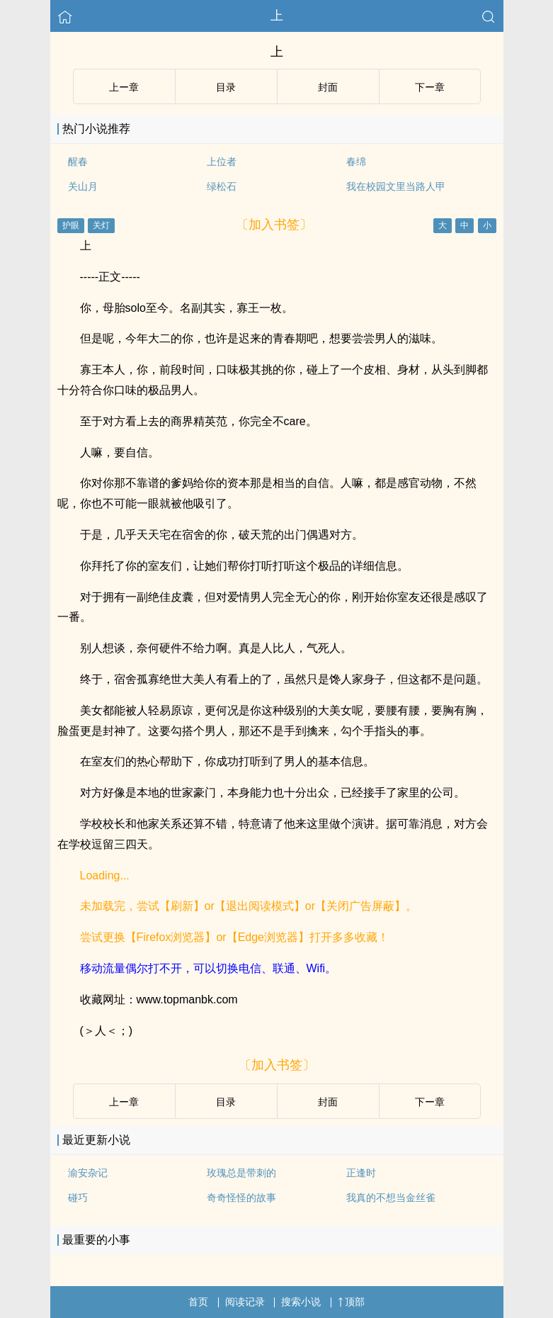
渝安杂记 (88, 1172)
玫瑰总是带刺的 (241, 1172)
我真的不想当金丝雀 (390, 1197)
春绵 (356, 161)
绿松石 (221, 186)
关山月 (83, 186)
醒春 (78, 161)
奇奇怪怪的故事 (241, 1197)
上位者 (221, 161)
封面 (328, 87)
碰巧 (78, 1197)
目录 (226, 87)
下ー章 (430, 87)
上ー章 (124, 87)
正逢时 (361, 1172)
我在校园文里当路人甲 (395, 186)
